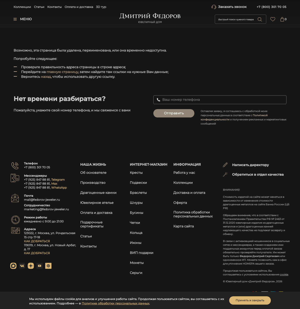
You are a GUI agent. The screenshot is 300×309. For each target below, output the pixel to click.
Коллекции (22, 7)
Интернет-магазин (148, 164)
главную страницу (62, 72)
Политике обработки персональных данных (115, 303)
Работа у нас (184, 173)
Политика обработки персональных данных (192, 214)
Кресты (136, 173)
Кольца (136, 233)
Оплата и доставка (79, 7)
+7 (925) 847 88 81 (37, 180)
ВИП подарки (141, 253)
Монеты (137, 263)
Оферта (180, 203)
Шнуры (136, 203)
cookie (284, 274)
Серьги (136, 273)
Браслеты (138, 193)
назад (46, 77)
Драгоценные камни (98, 193)
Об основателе (93, 173)
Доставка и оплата (189, 193)
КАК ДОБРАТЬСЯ (37, 241)
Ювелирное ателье (97, 203)
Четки (135, 223)
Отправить (174, 113)
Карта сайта (183, 226)
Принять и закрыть (250, 300)
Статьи (39, 7)
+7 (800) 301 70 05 (271, 7)
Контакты (54, 7)
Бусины (136, 213)
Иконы (135, 243)
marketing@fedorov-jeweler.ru (46, 209)
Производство (92, 183)
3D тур (101, 7)
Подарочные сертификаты (92, 224)
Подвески (138, 183)
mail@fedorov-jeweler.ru (42, 200)
